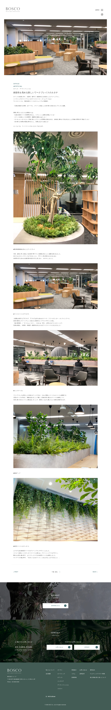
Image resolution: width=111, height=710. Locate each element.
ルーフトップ (61, 673)
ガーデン (59, 670)
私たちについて (50, 670)
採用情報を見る (58, 605)
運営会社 (92, 670)
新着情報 (74, 677)
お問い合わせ (63, 647)
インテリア (60, 681)
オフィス (59, 677)
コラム (73, 673)
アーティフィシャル (63, 685)
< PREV (15, 572)
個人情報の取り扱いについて (98, 677)
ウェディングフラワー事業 (97, 673)
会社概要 (48, 673)
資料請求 (91, 647)
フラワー (59, 688)
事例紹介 (74, 670)
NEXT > (95, 572)
